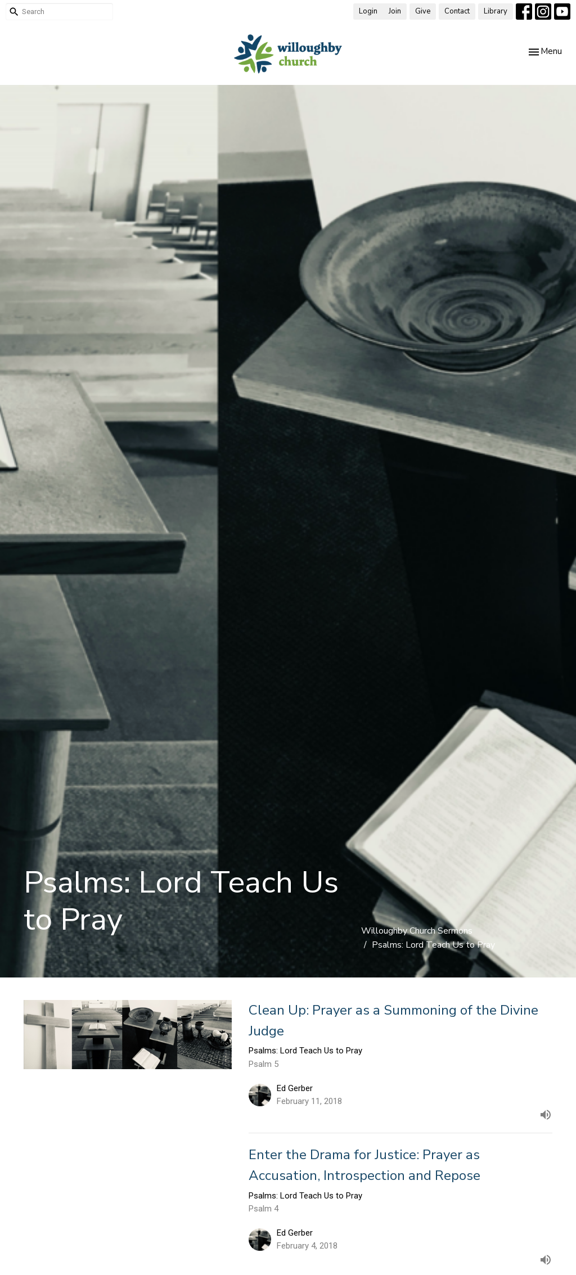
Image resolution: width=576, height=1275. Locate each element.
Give (422, 11)
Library (495, 11)
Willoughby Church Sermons (416, 931)
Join (395, 11)
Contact (457, 11)
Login (368, 11)
